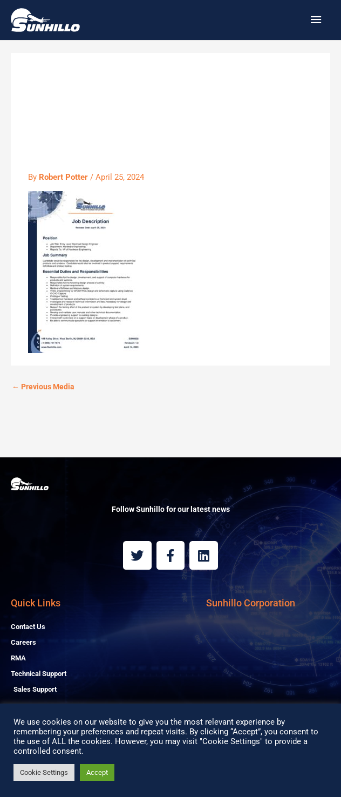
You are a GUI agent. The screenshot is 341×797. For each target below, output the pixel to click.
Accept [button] (97, 772)
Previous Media (43, 386)
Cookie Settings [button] (44, 772)
